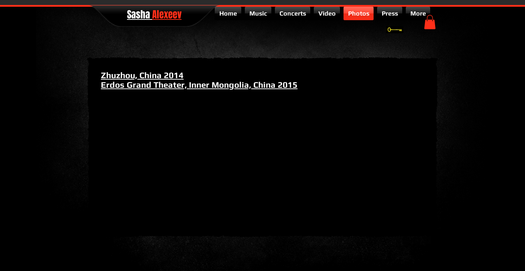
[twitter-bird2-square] (416, 240)
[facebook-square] (427, 240)
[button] (430, 22)
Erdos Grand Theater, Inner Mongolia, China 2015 (199, 85)
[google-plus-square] (406, 240)
